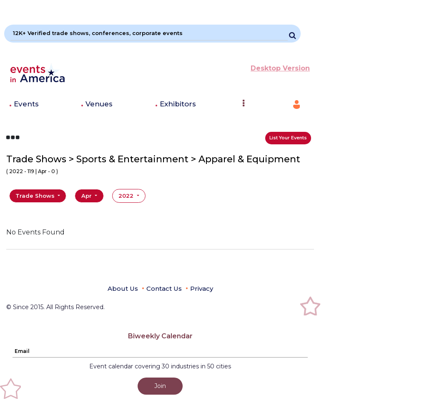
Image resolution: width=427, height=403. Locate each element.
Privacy (201, 288)
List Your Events (288, 138)
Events (26, 104)
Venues (99, 104)
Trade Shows (35, 195)
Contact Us (164, 288)
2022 (126, 195)
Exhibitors (178, 104)
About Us (123, 288)
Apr (87, 195)
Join (160, 386)
